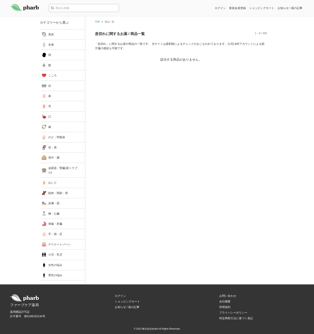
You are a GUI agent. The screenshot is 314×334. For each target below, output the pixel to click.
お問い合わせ (227, 295)
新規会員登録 (237, 8)
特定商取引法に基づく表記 (236, 318)
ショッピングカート (261, 8)
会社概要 (224, 301)
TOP (97, 21)
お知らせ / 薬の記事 (290, 8)
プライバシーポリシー (233, 312)
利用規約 (224, 307)
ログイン (220, 8)
